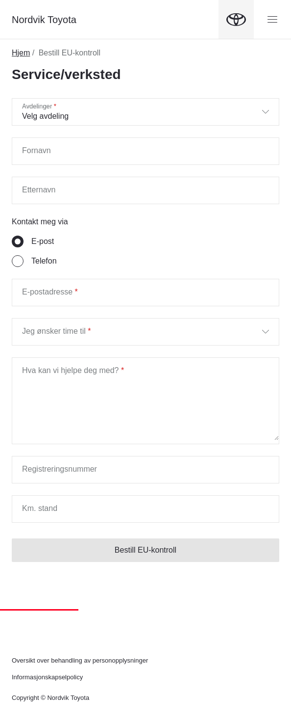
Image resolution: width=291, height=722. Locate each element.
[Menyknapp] (272, 19)
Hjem (21, 53)
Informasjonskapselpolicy (47, 677)
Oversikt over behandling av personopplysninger (80, 660)
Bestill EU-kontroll (145, 550)
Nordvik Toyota (44, 19)
